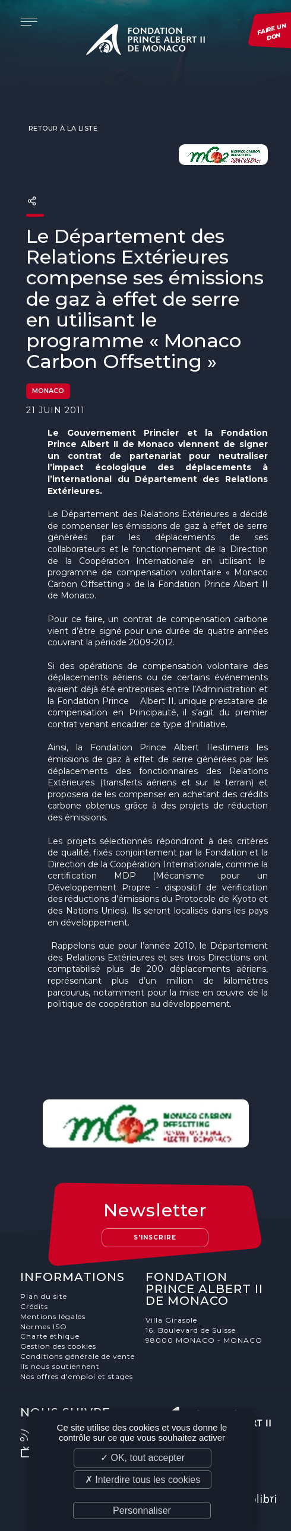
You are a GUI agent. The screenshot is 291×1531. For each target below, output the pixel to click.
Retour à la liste (61, 128)
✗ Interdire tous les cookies (142, 1480)
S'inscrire (155, 1237)
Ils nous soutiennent (60, 1366)
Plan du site (43, 1296)
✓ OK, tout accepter (142, 1458)
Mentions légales (53, 1316)
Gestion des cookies (58, 1346)
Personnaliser (142, 1510)
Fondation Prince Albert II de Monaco (145, 41)
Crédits (34, 1306)
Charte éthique (50, 1336)
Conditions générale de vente (77, 1356)
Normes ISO (43, 1326)
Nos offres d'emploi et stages (76, 1376)
